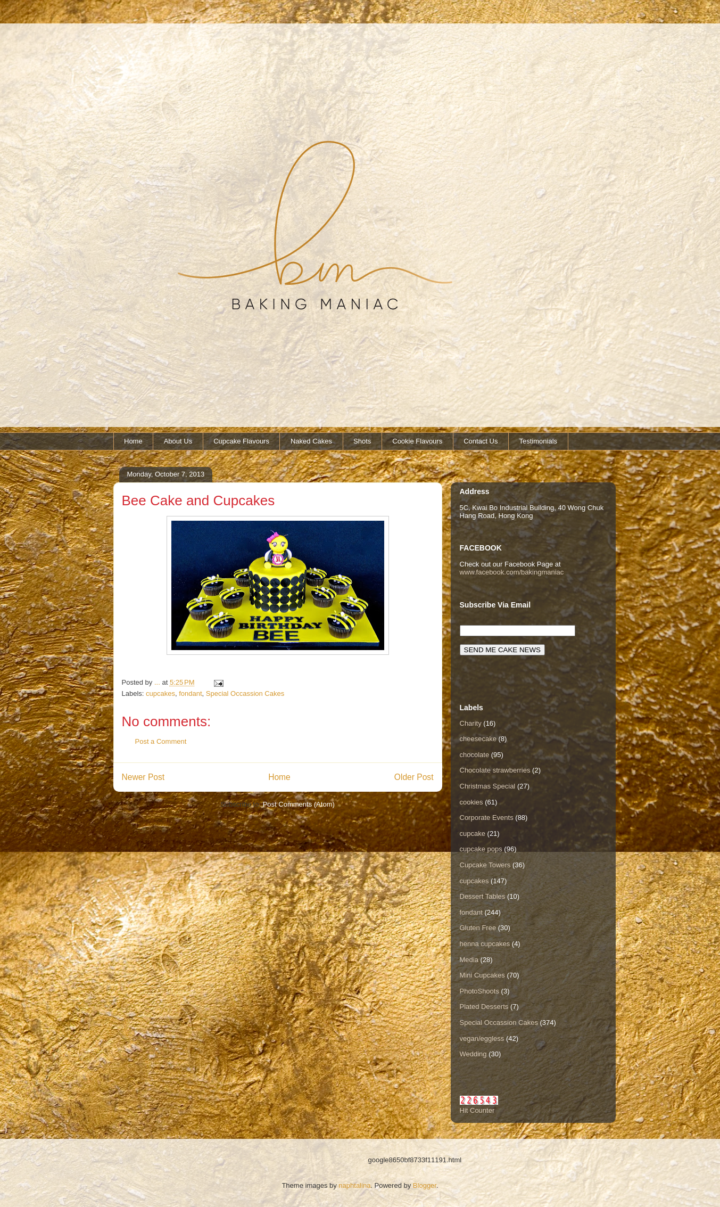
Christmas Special (488, 786)
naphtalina (354, 1185)
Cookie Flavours (417, 441)
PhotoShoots (479, 991)
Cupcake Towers (485, 865)
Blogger (424, 1185)
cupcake (472, 833)
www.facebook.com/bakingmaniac (512, 572)
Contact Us (481, 441)
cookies (471, 802)
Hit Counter (477, 1110)
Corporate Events (487, 818)
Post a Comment (161, 741)
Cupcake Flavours (241, 441)
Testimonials (538, 441)
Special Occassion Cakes (245, 693)
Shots (362, 441)
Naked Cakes (311, 441)
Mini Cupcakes (482, 975)
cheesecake (478, 739)
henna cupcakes (485, 944)
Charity (471, 723)
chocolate (475, 755)
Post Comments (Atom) (299, 804)
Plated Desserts (484, 1007)
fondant (190, 693)
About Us (178, 441)
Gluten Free (478, 928)
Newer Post (143, 777)
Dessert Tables (483, 896)
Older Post (414, 777)
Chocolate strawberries (495, 770)
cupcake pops (481, 849)
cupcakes (160, 693)
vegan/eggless (482, 1038)
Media (469, 960)
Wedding (473, 1054)
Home (133, 441)
